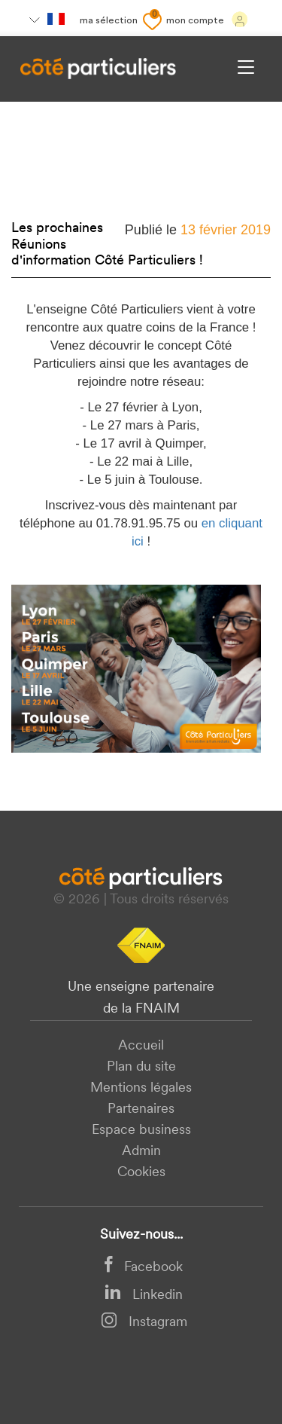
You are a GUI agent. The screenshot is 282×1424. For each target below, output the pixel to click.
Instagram (144, 1323)
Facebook (144, 1268)
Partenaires (141, 1109)
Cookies (141, 1173)
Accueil (141, 1046)
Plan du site (141, 1067)
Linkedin (144, 1295)
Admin (141, 1151)
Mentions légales (141, 1088)
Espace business (141, 1130)
